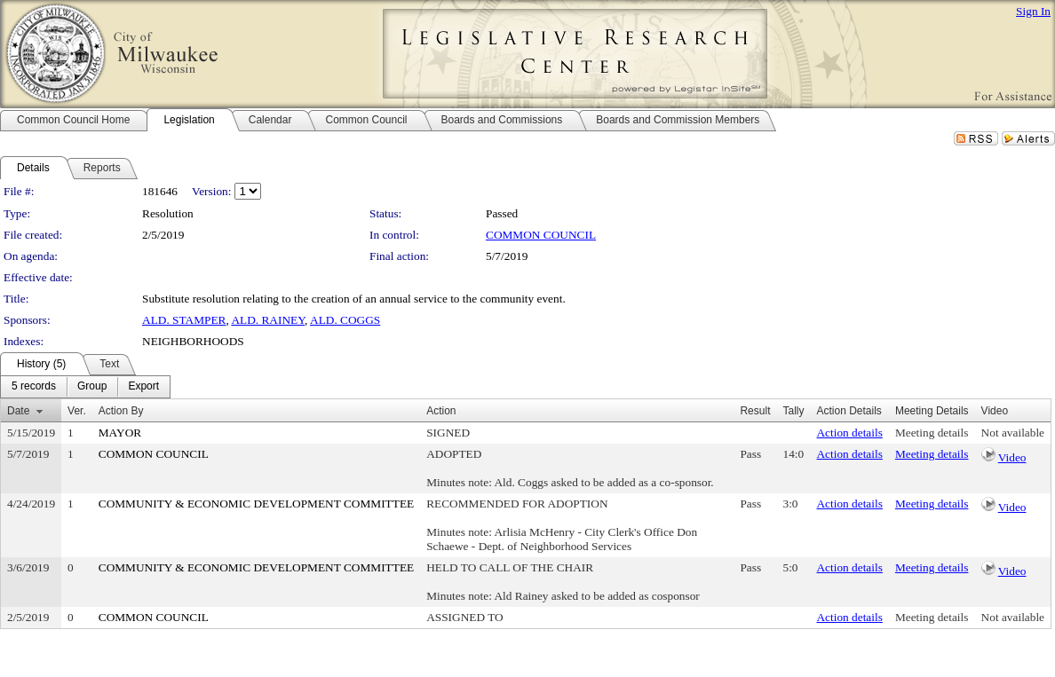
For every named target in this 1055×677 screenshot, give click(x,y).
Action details (849, 432)
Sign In (1033, 11)
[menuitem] (34, 387)
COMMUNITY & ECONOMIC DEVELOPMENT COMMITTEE (256, 503)
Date (18, 411)
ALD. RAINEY (268, 320)
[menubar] (85, 386)
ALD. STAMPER (184, 320)
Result (755, 411)
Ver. (76, 411)
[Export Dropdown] (143, 387)
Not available (1012, 432)
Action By (121, 411)
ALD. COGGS (345, 320)
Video (1012, 457)
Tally (793, 411)
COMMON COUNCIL (541, 234)
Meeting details (932, 432)
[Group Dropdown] (92, 387)
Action (441, 411)
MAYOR (120, 432)
